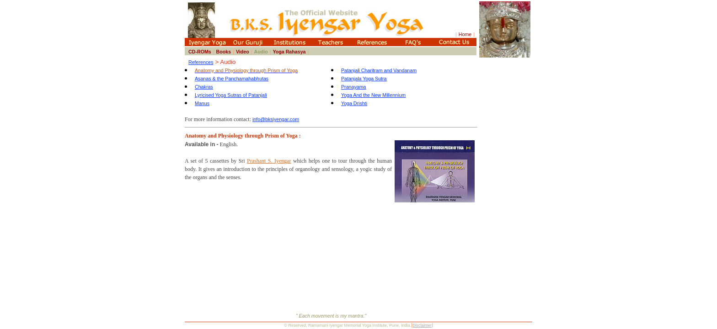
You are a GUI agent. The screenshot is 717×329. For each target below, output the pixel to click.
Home (465, 34)
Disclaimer (422, 325)
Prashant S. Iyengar (269, 161)
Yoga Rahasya (289, 51)
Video (242, 51)
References (201, 62)
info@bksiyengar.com (275, 119)
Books (223, 51)
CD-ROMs (199, 51)
